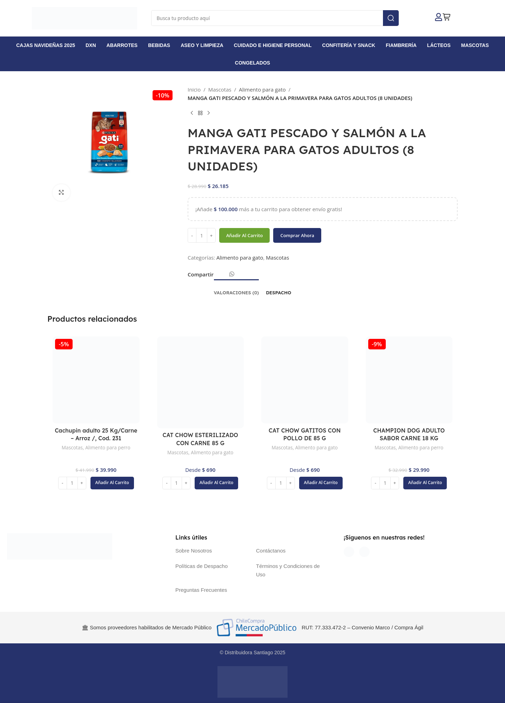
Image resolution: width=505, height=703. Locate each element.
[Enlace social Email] (223, 276)
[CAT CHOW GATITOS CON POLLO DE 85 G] (304, 379)
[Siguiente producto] (208, 113)
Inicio (194, 89)
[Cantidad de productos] (201, 235)
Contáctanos (270, 551)
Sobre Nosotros (193, 551)
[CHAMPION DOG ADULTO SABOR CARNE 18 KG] (409, 379)
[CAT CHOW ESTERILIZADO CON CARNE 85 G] (200, 382)
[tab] (236, 289)
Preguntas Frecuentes (201, 590)
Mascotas (219, 89)
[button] (112, 483)
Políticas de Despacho (201, 566)
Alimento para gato (262, 89)
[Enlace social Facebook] (217, 276)
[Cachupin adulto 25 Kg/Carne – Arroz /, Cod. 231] (96, 379)
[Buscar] (275, 18)
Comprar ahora (297, 235)
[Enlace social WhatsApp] (231, 274)
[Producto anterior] (192, 113)
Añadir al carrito (244, 235)
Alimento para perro (108, 447)
